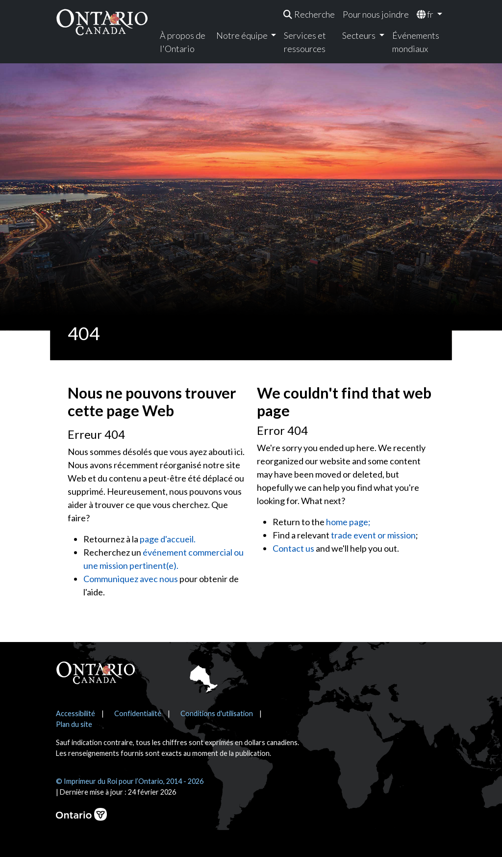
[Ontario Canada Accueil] (102, 22)
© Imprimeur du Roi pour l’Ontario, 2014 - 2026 (129, 781)
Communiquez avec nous (130, 578)
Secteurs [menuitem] (359, 35)
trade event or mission (373, 535)
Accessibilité (75, 713)
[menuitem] (309, 14)
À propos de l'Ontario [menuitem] (182, 42)
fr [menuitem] (426, 14)
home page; (348, 521)
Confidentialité (137, 713)
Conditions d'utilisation (216, 713)
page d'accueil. (168, 539)
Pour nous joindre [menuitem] (376, 14)
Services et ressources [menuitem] (305, 42)
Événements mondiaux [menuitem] (415, 42)
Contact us (293, 548)
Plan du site (74, 724)
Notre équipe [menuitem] (242, 35)
